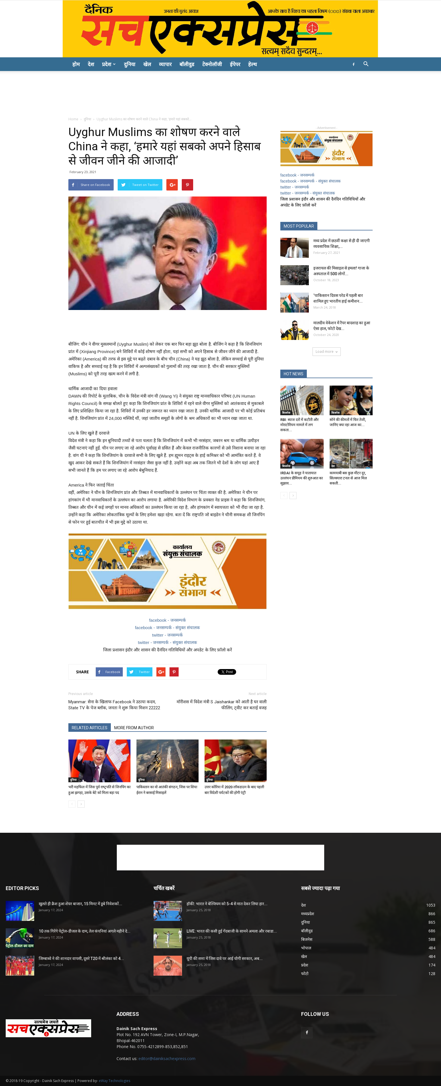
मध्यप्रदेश (307, 913)
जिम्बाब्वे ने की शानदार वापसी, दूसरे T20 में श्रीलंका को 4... (81, 958)
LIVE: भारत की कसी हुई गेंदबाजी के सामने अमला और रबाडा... (232, 931)
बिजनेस (286, 413)
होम (76, 64)
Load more (327, 351)
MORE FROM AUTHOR (134, 728)
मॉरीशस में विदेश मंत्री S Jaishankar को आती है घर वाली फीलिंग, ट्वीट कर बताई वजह (222, 704)
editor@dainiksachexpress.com (166, 1058)
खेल (147, 64)
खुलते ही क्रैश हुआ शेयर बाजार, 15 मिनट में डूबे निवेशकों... (80, 903)
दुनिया (129, 64)
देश (91, 64)
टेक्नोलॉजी (212, 64)
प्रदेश (109, 64)
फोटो (305, 973)
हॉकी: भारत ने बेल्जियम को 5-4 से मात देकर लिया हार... (227, 903)
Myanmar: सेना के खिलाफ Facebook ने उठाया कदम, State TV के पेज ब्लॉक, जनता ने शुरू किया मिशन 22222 (114, 704)
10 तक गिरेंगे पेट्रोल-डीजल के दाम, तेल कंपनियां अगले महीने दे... (84, 931)
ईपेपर (235, 64)
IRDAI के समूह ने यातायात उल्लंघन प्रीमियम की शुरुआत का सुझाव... (301, 478)
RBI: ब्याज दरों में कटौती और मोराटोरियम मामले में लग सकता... (299, 425)
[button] (366, 64)
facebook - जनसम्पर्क (167, 620)
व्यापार (165, 64)
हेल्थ (252, 64)
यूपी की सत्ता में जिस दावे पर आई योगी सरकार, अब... (225, 958)
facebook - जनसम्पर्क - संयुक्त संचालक (167, 627)
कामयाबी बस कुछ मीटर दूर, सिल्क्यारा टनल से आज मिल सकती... (348, 478)
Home (73, 119)
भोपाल (306, 948)
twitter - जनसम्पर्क (167, 635)
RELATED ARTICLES (89, 728)
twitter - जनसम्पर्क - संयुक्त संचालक (167, 642)
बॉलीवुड (186, 64)
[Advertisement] (220, 91)
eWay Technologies (114, 1080)
